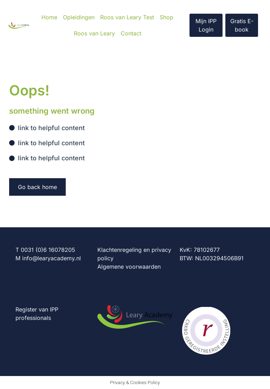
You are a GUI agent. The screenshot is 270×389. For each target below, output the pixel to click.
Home (49, 17)
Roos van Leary (94, 33)
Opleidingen (79, 17)
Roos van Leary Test (127, 17)
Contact (131, 33)
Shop (166, 17)
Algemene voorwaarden (129, 266)
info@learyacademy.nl (51, 258)
